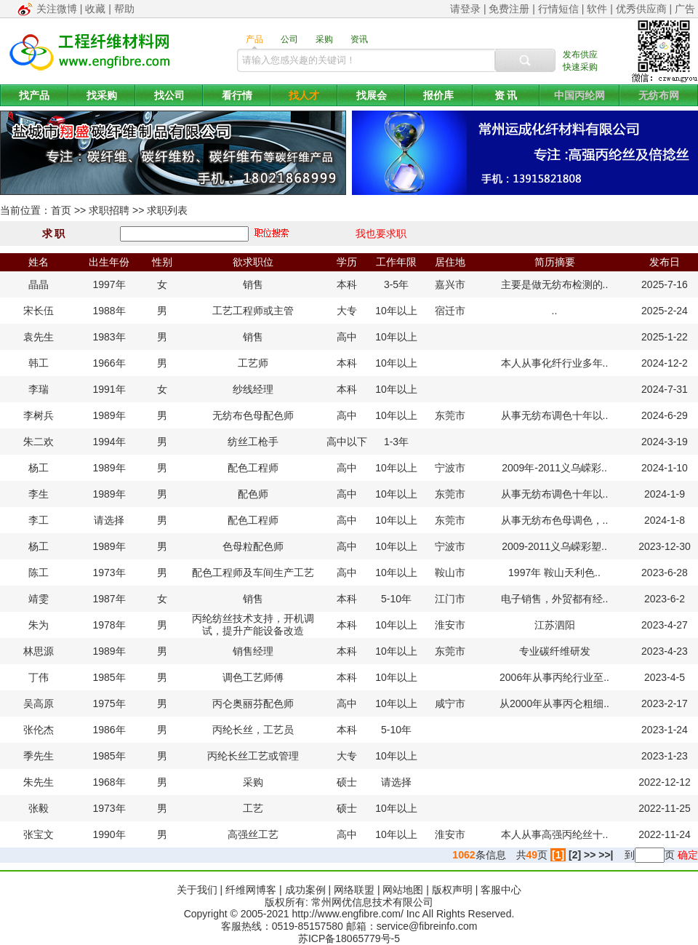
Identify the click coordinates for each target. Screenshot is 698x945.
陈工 (38, 572)
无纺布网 (658, 95)
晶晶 (38, 284)
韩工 (38, 363)
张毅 (38, 808)
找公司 (169, 95)
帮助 (124, 9)
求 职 (53, 233)
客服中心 (501, 890)
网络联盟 (354, 890)
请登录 (465, 9)
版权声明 (452, 890)
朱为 (38, 625)
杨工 (38, 468)
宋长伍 (38, 310)
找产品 (34, 95)
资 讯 (506, 95)
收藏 (95, 9)
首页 (61, 210)
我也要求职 (381, 233)
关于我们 (197, 890)
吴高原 (38, 703)
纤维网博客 (250, 890)
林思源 (38, 651)
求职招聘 (109, 210)
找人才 (304, 95)
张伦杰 (38, 729)
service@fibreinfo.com (427, 926)
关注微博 (56, 9)
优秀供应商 (641, 9)
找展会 (371, 95)
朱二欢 (38, 441)
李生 (38, 494)
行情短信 (558, 9)
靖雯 (38, 599)
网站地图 (402, 890)
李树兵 (38, 415)
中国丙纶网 (579, 95)
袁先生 (38, 337)
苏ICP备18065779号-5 (349, 938)
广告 (685, 9)
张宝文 (38, 834)
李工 (38, 520)
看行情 (237, 95)
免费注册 (509, 9)
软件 (597, 9)
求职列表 (167, 210)
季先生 (38, 756)
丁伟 (38, 677)
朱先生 (38, 782)
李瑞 (38, 389)
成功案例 (305, 890)
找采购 (102, 95)
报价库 (438, 95)
